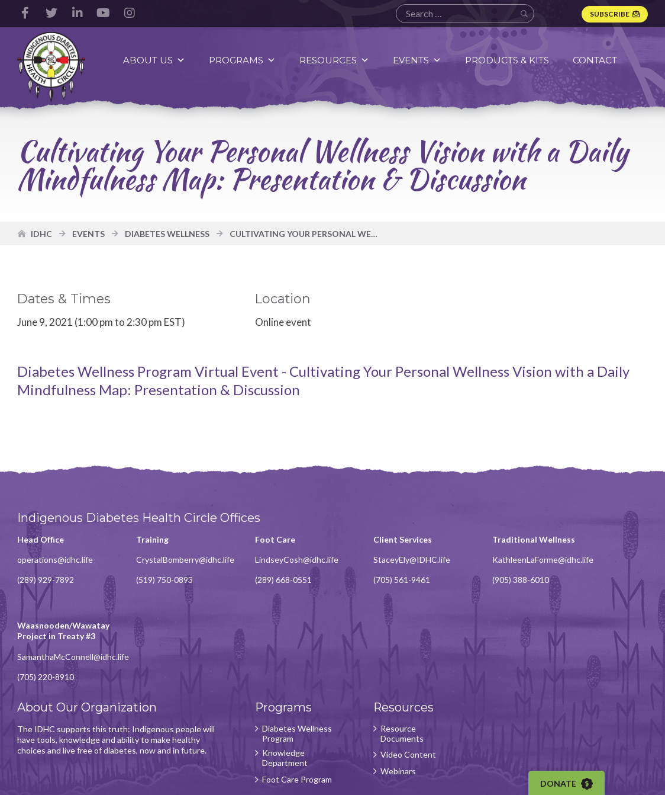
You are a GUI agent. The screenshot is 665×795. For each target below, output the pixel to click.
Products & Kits (509, 60)
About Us (156, 60)
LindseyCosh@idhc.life (281, 564)
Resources (336, 60)
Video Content (385, 683)
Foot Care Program (265, 712)
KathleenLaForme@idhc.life (511, 574)
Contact (596, 60)
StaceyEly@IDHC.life (388, 564)
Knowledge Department (269, 687)
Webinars (375, 700)
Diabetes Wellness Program (280, 662)
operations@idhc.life (55, 564)
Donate (570, 784)
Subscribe (609, 13)
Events (419, 60)
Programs (244, 60)
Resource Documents (379, 662)
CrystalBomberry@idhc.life (177, 564)
